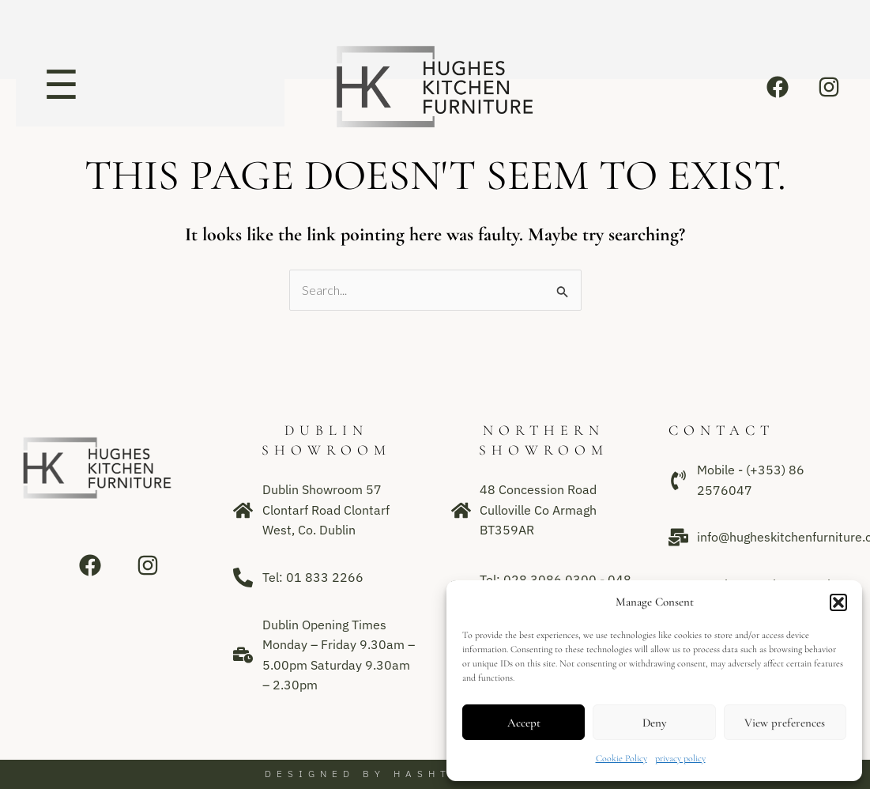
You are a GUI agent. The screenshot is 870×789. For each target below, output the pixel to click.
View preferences (784, 722)
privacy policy (680, 758)
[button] (838, 602)
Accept (523, 722)
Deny (654, 722)
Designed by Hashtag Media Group (435, 774)
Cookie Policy (621, 758)
